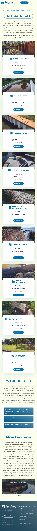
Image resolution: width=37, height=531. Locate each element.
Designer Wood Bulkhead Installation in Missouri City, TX (18, 490)
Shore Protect (8, 3)
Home (3, 10)
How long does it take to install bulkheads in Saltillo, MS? (19, 431)
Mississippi (22, 10)
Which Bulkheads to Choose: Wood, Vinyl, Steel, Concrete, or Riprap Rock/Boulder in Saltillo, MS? (19, 417)
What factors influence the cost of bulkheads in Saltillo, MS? (19, 425)
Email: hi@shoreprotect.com (8, 524)
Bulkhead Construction (13, 10)
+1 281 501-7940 (24, 3)
